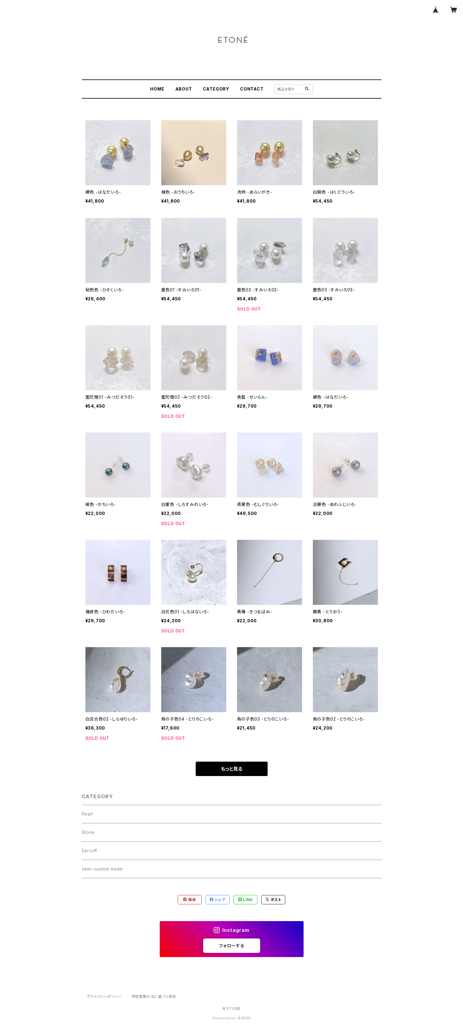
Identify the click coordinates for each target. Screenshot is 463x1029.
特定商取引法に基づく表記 (154, 996)
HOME (157, 88)
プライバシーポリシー (104, 996)
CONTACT (252, 88)
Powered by (231, 1018)
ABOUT (183, 88)
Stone (88, 832)
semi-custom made (102, 868)
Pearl (87, 813)
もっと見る (231, 769)
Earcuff (89, 850)
